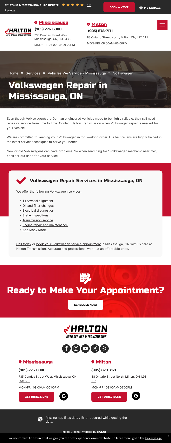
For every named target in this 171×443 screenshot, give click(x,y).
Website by (89, 431)
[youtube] (85, 349)
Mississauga (53, 22)
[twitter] (95, 349)
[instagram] (76, 349)
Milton (99, 24)
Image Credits (71, 431)
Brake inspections (35, 215)
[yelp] (104, 349)
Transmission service (38, 220)
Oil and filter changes (38, 206)
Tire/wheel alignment (38, 201)
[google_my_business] (63, 396)
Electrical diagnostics (38, 210)
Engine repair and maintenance (45, 225)
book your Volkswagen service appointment (68, 244)
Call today (23, 244)
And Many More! (35, 230)
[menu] (162, 25)
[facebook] (66, 349)
